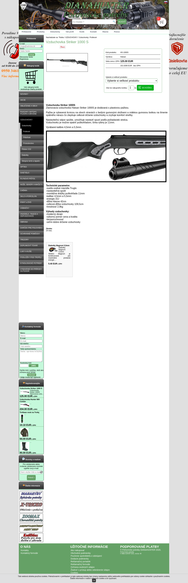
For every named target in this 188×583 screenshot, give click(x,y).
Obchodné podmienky (81, 555)
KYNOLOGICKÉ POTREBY (31, 263)
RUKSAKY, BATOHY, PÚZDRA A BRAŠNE (28, 113)
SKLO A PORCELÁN (28, 196)
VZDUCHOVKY (26, 120)
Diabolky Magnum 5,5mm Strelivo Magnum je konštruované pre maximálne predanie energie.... (59, 254)
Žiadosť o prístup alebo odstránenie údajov (90, 572)
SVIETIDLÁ (24, 173)
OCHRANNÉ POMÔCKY (30, 234)
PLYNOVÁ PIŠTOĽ (27, 179)
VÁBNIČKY (24, 208)
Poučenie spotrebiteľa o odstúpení (86, 558)
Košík (81, 32)
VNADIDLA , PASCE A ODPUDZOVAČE (29, 215)
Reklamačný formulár (80, 566)
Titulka (61, 37)
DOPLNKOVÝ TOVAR (29, 246)
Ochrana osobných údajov (83, 569)
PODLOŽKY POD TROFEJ (30, 257)
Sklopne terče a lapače (31, 161)
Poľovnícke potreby (127, 554)
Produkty (41, 32)
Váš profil (70, 32)
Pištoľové (27, 137)
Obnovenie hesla (26, 57)
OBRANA (24, 222)
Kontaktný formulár (29, 555)
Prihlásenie (26, 32)
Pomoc (117, 32)
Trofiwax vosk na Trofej (29, 415)
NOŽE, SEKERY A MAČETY (31, 185)
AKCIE (23, 100)
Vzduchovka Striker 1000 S (31, 391)
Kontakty (25, 552)
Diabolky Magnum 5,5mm (58, 246)
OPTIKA (23, 167)
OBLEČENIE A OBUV (28, 106)
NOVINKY (24, 94)
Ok (94, 580)
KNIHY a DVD (25, 202)
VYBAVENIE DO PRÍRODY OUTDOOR (31, 270)
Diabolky (25, 155)
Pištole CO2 (26, 149)
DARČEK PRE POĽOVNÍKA (31, 228)
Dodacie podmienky (80, 561)
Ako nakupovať (77, 552)
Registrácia (24, 59)
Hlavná (105, 32)
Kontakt (93, 32)
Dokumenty (55, 32)
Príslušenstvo (28, 143)
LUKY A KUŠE (26, 251)
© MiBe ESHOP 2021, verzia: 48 (130, 556)
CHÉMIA (23, 190)
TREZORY (24, 240)
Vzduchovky (26, 126)
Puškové (26, 132)
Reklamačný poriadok (80, 564)
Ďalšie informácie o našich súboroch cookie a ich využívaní (93, 578)
